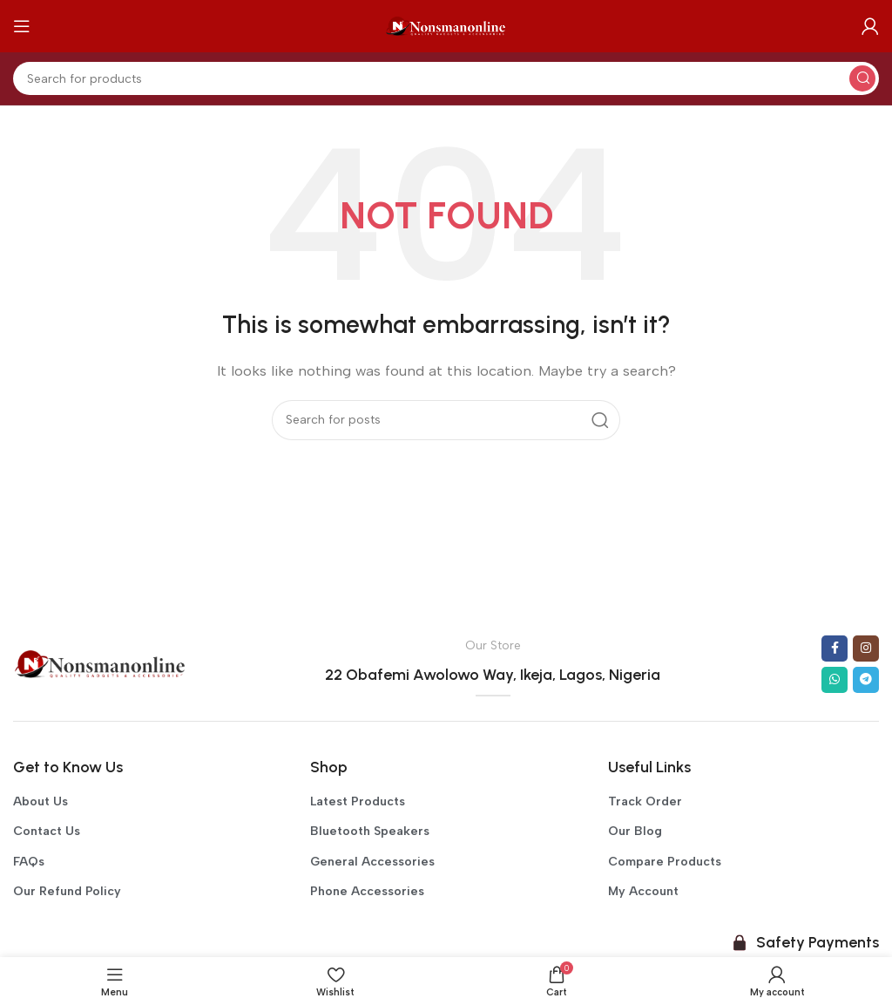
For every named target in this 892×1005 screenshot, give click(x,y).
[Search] (446, 78)
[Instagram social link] (866, 648)
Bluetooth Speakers (369, 831)
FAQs (28, 861)
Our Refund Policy (67, 891)
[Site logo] (446, 25)
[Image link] (100, 663)
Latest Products (357, 801)
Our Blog (635, 831)
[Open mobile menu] (21, 26)
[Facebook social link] (834, 648)
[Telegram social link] (866, 680)
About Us (40, 801)
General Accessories (372, 861)
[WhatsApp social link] (834, 680)
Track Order (645, 801)
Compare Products (664, 861)
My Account (643, 891)
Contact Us (46, 831)
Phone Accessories (367, 891)
